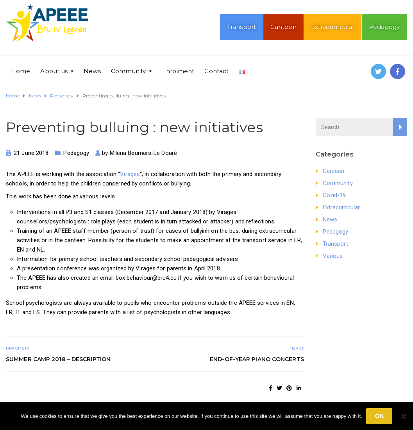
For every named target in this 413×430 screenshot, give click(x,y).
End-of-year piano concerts (257, 359)
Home (20, 71)
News (92, 71)
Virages (130, 174)
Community (128, 71)
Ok (379, 415)
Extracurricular (333, 27)
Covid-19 (334, 195)
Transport (241, 27)
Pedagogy (384, 27)
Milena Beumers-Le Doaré (143, 153)
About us (54, 71)
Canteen (283, 27)
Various (333, 255)
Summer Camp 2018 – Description (58, 359)
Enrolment (178, 71)
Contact (216, 71)
